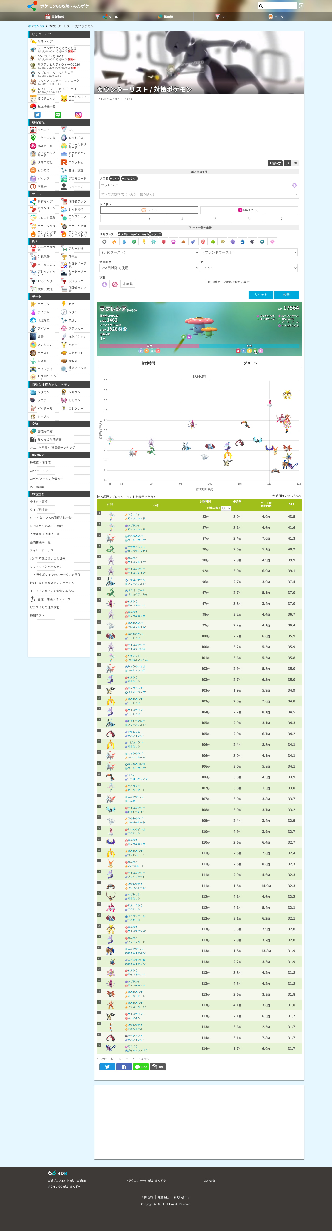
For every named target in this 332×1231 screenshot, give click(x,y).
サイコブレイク (136, 562)
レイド (115, 178)
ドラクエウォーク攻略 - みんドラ (146, 1180)
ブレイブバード (136, 876)
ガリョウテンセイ (138, 551)
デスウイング (135, 735)
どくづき (133, 1046)
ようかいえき (267, 315)
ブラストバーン (136, 1007)
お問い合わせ (182, 1197)
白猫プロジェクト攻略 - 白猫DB (67, 1180)
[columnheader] (110, 505)
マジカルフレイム (138, 659)
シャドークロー (136, 720)
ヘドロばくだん (290, 325)
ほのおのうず (135, 699)
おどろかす (134, 525)
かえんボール (135, 1028)
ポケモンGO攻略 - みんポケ (64, 6)
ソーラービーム (290, 322)
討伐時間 (148, 362)
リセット (261, 294)
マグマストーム (136, 887)
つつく (131, 775)
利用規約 (147, 1197)
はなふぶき (287, 319)
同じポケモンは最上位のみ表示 (229, 282)
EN (295, 163)
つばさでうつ (135, 742)
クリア (156, 234)
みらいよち (134, 1018)
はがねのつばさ (136, 764)
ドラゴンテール (136, 579)
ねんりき (133, 558)
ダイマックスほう (138, 1050)
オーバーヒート (136, 790)
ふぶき (131, 800)
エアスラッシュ (136, 547)
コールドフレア (136, 540)
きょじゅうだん (136, 952)
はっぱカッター (268, 319)
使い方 (275, 163)
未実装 (128, 283)
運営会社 (163, 1197)
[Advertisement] (199, 1120)
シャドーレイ (135, 811)
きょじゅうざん (136, 963)
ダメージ (251, 362)
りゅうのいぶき (136, 666)
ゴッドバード (135, 855)
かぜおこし (134, 731)
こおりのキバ (135, 536)
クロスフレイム (136, 627)
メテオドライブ (136, 692)
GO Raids (209, 1180)
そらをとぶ (134, 638)
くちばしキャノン (138, 779)
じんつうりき (135, 905)
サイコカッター (136, 568)
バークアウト (135, 1035)
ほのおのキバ (135, 623)
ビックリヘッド (136, 518)
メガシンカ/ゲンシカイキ (133, 234)
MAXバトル (129, 178)
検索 (286, 295)
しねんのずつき (136, 829)
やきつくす (134, 514)
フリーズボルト (136, 583)
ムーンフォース (290, 315)
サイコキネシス (136, 605)
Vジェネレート (136, 866)
